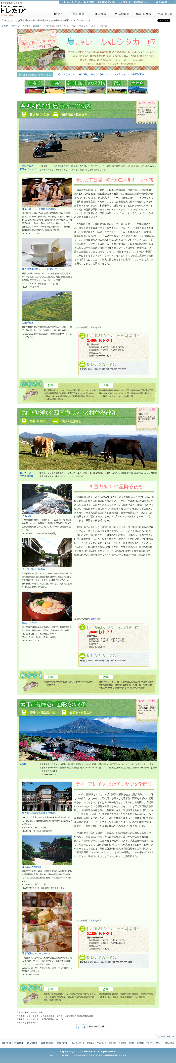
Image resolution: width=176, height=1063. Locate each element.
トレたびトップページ (10, 26)
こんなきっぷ (68, 74)
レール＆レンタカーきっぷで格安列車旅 (123, 74)
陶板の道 (26, 515)
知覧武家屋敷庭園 (31, 866)
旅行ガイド (38, 26)
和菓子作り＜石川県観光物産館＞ (39, 209)
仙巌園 (23, 764)
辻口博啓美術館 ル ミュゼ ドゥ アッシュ (43, 269)
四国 (93, 619)
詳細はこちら (88, 74)
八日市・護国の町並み (33, 569)
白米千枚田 (28, 322)
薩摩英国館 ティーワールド (36, 953)
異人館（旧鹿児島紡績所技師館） (39, 813)
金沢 (93, 327)
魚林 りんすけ (29, 623)
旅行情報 (27, 26)
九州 (93, 920)
